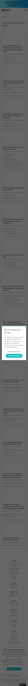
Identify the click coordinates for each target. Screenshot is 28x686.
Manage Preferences (14, 351)
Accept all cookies (14, 356)
